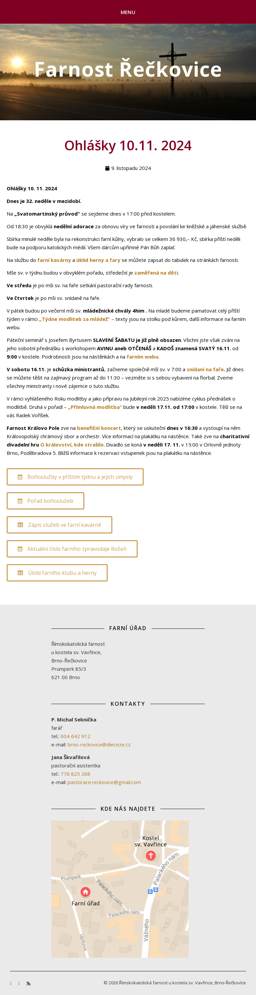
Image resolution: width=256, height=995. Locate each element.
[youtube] (19, 983)
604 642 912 (75, 736)
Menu (128, 12)
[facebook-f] (11, 983)
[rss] (28, 983)
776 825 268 (75, 773)
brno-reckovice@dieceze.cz (99, 744)
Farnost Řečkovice (128, 69)
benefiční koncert (99, 428)
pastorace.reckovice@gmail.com (104, 782)
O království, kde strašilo (72, 444)
